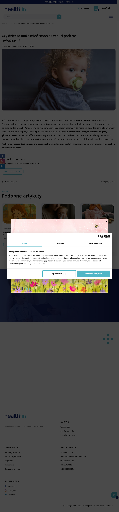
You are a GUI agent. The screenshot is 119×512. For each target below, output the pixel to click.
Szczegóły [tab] (59, 243)
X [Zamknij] (106, 221)
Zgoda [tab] (24, 243)
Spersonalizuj (59, 274)
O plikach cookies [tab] (94, 243)
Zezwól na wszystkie (93, 274)
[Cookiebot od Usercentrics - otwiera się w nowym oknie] (100, 236)
